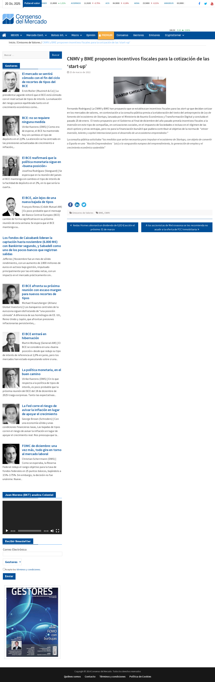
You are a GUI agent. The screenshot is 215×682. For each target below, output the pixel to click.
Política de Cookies (140, 676)
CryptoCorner (173, 35)
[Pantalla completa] (57, 531)
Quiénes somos (72, 676)
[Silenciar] (52, 531)
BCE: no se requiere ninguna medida (36, 120)
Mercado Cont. (35, 35)
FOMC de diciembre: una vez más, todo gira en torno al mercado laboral (41, 450)
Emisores (154, 35)
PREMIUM (107, 35)
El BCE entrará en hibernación (34, 336)
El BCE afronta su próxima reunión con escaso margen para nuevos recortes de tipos (41, 292)
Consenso (122, 35)
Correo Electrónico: (15, 549)
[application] (32, 517)
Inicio (12, 42)
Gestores (138, 35)
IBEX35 (15, 35)
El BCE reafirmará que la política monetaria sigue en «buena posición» (41, 162)
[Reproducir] (7, 531)
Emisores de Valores (28, 42)
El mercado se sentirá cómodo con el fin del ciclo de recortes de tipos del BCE (41, 80)
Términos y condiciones (112, 676)
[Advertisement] (139, 175)
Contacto (90, 676)
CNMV (107, 212)
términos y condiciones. (28, 569)
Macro (75, 35)
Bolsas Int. (57, 35)
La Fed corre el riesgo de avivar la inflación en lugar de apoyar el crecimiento (41, 410)
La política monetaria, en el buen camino (41, 372)
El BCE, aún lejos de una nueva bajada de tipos (39, 200)
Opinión (90, 35)
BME (101, 212)
